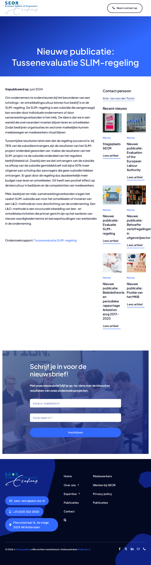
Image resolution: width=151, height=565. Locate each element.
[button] (75, 520)
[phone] (144, 548)
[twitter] (126, 548)
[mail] (138, 548)
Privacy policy (22, 549)
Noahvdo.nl (84, 549)
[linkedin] (132, 548)
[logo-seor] (21, 3)
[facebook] (119, 548)
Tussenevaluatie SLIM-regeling (55, 240)
